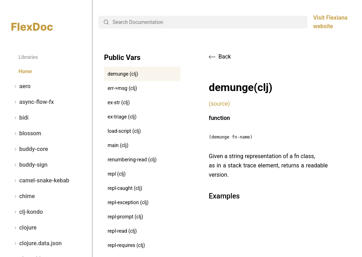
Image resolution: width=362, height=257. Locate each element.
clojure (24, 227)
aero (21, 86)
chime (23, 196)
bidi (20, 117)
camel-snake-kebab (40, 180)
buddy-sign (29, 164)
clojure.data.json (36, 243)
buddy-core (29, 149)
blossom (26, 133)
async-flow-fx (32, 102)
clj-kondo (27, 212)
